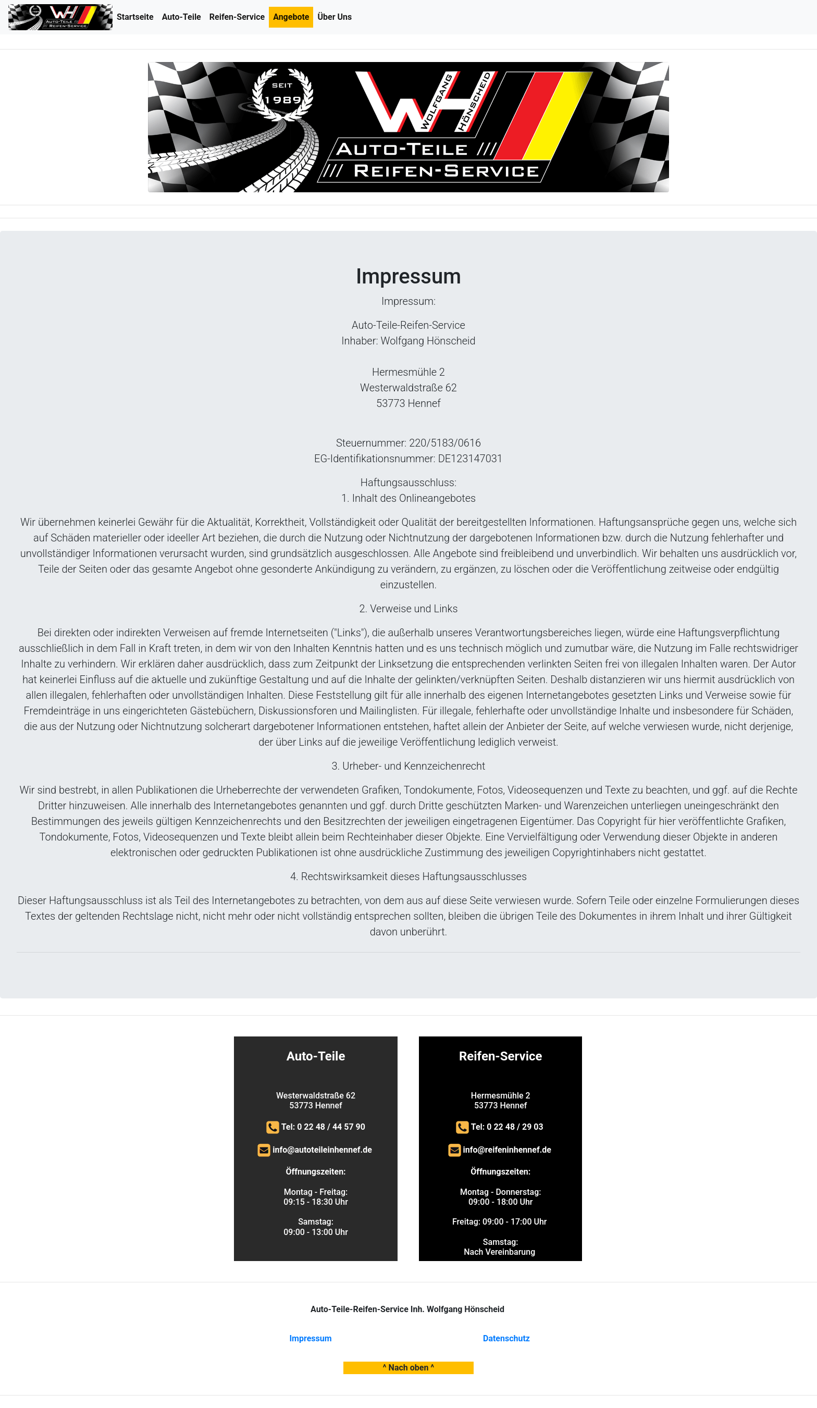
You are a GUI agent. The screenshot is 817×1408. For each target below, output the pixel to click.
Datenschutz (506, 1338)
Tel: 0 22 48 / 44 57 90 (323, 1127)
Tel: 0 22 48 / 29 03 (508, 1127)
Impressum (310, 1338)
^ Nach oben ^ (409, 1368)
